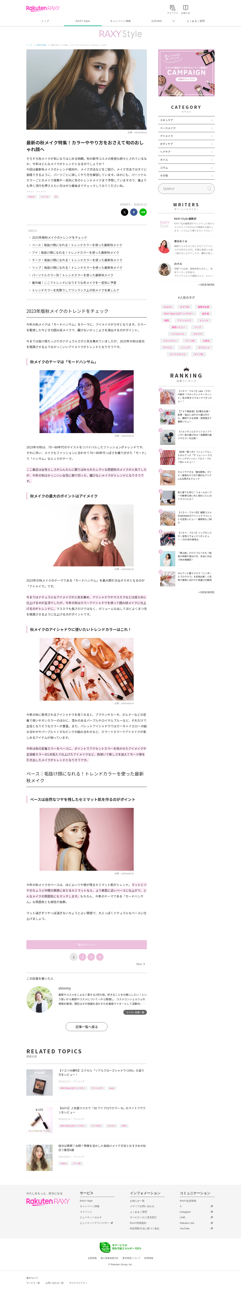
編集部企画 (203, 306)
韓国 (166, 320)
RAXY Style (83, 21)
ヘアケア (165, 152)
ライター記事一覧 (135, 1012)
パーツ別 (77, 1163)
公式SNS (156, 21)
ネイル (164, 159)
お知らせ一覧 (137, 1200)
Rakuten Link (187, 1223)
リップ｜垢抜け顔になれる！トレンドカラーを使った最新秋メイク (77, 267)
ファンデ (185, 347)
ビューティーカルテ (91, 1217)
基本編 (205, 313)
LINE (182, 1217)
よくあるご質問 (196, 21)
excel (112, 1088)
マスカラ (111, 1125)
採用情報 (148, 1258)
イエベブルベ (170, 340)
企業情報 (92, 1258)
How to (31, 196)
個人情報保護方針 (110, 1258)
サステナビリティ (78, 1283)
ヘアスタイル (177, 333)
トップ (45, 21)
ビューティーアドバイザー (94, 1223)
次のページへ (87, 944)
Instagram (185, 1211)
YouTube (184, 1228)
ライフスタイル (177, 354)
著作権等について (131, 1258)
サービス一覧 (33, 1283)
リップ (197, 327)
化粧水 (206, 340)
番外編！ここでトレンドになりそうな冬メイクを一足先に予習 (74, 282)
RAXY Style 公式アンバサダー (73, 1088)
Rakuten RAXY (43, 9)
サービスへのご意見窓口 (143, 1217)
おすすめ (184, 306)
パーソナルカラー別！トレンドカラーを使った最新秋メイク (72, 275)
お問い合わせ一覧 (55, 1283)
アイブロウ (96, 1125)
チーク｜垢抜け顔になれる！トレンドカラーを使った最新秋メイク (77, 260)
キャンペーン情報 (120, 21)
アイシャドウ (97, 1088)
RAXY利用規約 (138, 1223)
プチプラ (197, 333)
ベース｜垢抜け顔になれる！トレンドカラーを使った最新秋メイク (77, 245)
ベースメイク (168, 128)
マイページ (86, 1211)
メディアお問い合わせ (142, 1206)
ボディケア (166, 144)
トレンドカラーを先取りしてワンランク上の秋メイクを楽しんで (75, 290)
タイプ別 (198, 354)
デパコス (167, 347)
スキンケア (166, 120)
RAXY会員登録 (188, 1200)
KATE (124, 1125)
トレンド (45, 196)
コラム (164, 167)
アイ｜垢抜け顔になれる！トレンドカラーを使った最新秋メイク (75, 252)
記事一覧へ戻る (87, 1026)
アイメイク (41, 191)
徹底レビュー (178, 327)
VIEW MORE (206, 284)
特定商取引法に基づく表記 (144, 1228)
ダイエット (204, 347)
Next (140, 964)
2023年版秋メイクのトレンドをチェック (59, 237)
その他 (164, 175)
